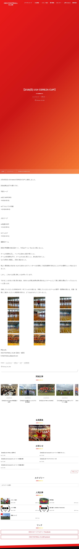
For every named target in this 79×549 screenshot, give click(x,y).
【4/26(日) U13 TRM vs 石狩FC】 (8, 452)
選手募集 (52, 500)
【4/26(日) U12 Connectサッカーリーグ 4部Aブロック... (52, 452)
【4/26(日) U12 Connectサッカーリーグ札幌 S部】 (12, 458)
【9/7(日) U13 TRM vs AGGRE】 (46, 401)
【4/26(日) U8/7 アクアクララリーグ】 (48, 458)
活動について (14, 515)
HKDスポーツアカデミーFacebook (39, 532)
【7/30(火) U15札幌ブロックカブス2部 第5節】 (28, 402)
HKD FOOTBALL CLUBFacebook (39, 537)
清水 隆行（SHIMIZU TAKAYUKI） (57, 507)
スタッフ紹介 (14, 500)
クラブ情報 (13, 507)
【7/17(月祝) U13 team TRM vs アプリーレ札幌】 (65, 402)
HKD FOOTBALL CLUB (11, 4)
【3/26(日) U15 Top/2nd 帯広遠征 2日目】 (9, 402)
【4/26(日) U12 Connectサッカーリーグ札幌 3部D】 (13, 465)
